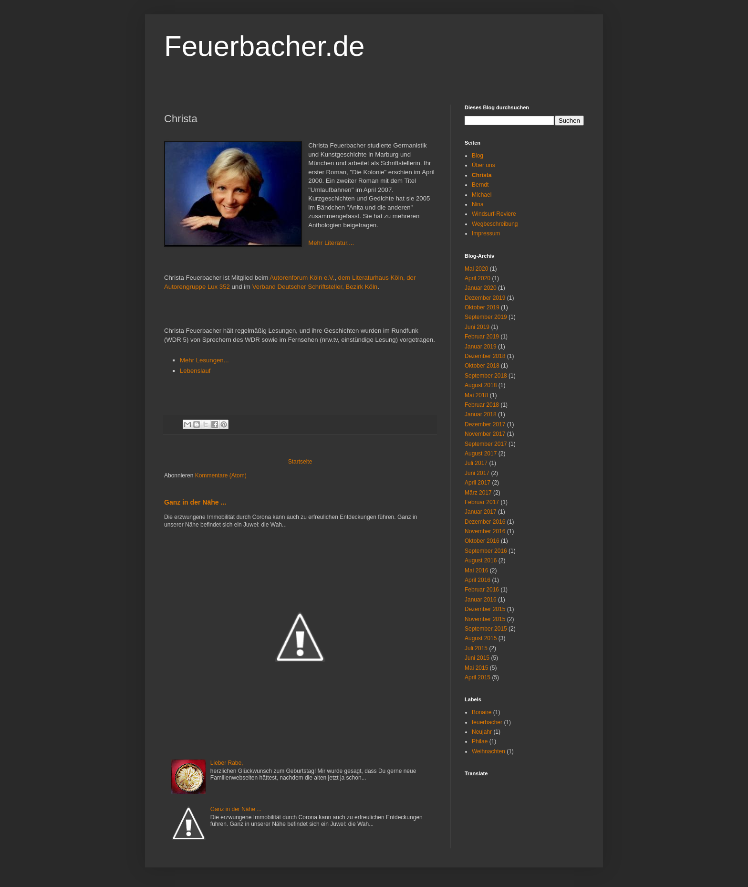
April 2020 (477, 278)
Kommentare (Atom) (221, 475)
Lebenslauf (195, 370)
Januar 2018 (481, 414)
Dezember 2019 (485, 298)
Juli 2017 (476, 463)
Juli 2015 (476, 648)
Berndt (480, 184)
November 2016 (485, 531)
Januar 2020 (481, 288)
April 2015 (477, 677)
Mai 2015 (476, 668)
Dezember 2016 (485, 521)
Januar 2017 (481, 511)
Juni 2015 (477, 658)
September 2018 (486, 375)
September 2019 (486, 317)
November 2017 (485, 434)
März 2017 (478, 492)
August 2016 (481, 560)
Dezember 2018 (485, 356)
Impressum (486, 233)
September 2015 (486, 628)
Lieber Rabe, (226, 763)
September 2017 (486, 444)
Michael (481, 194)
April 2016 (477, 580)
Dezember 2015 (485, 609)
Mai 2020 (476, 268)
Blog (477, 155)
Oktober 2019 (482, 307)
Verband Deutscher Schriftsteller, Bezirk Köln (314, 286)
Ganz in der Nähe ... (195, 502)
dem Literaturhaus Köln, (371, 277)
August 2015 (481, 638)
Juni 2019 (477, 327)
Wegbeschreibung (495, 224)
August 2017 (481, 453)
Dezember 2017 (485, 424)
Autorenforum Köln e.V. (302, 277)
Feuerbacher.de (264, 46)
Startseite (300, 461)
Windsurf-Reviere (494, 214)
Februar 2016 (482, 589)
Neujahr (482, 732)
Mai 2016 (476, 570)
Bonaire (481, 712)
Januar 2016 (481, 599)
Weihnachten (488, 751)
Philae (480, 741)
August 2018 (481, 385)
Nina (478, 204)
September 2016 (486, 551)
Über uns (483, 165)
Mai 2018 (476, 395)
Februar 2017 (482, 502)
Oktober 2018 (482, 365)
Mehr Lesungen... (204, 360)
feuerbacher (487, 722)
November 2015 (485, 619)
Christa (481, 175)
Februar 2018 (482, 404)
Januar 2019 (481, 346)
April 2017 (477, 482)
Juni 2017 (477, 473)
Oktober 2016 (482, 541)
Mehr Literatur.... (331, 242)
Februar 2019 (482, 336)
